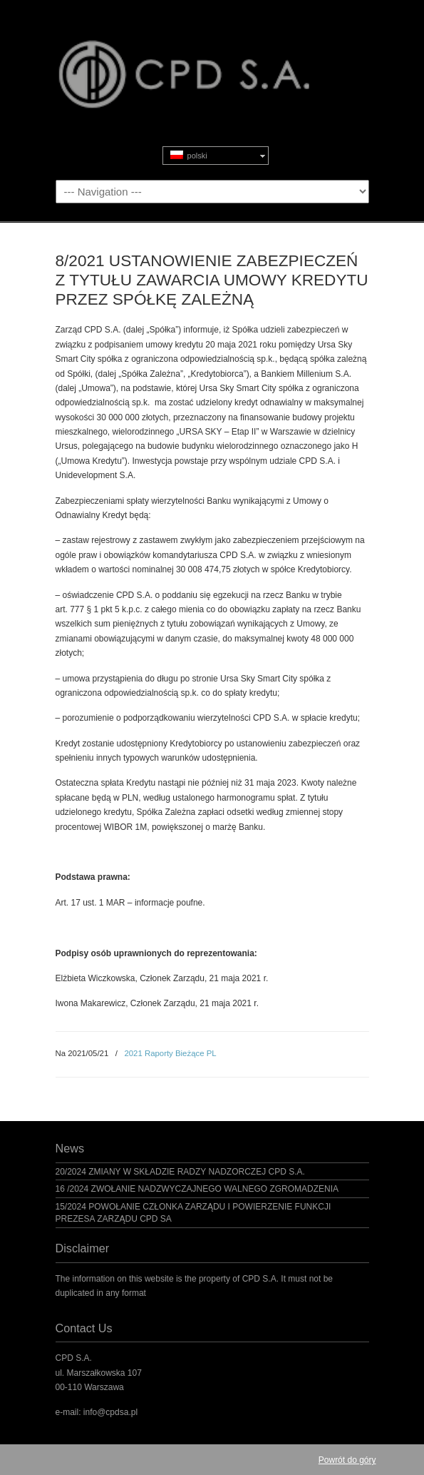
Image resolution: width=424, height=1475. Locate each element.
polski (188, 155)
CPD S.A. (212, 57)
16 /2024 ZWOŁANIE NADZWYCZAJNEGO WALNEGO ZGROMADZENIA (197, 1189)
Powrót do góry (347, 1460)
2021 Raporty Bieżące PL (170, 1053)
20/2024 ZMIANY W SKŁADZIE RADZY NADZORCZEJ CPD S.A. (180, 1172)
